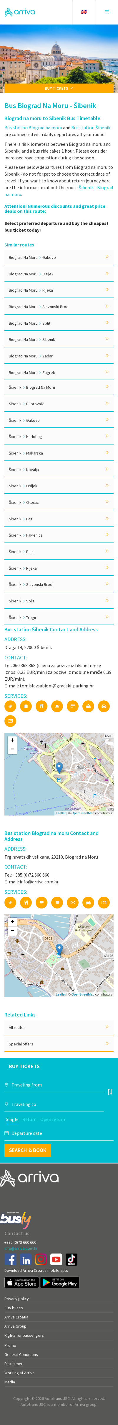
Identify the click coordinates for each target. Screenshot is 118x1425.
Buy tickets (59, 88)
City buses (13, 1307)
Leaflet (61, 813)
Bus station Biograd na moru (33, 127)
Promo (10, 1345)
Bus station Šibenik (90, 127)
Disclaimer (13, 1363)
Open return (52, 1119)
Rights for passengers (24, 1335)
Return (29, 1119)
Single (12, 1119)
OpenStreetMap (83, 813)
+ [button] (12, 740)
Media (9, 1382)
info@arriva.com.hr (21, 1248)
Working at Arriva (19, 1372)
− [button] (12, 749)
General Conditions (21, 1354)
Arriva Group (15, 1326)
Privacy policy (16, 1298)
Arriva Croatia (16, 1317)
